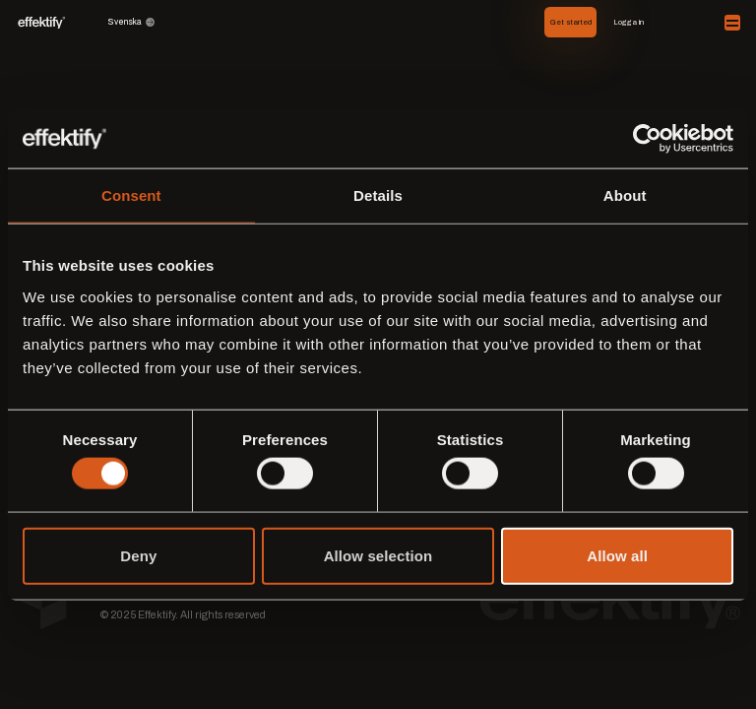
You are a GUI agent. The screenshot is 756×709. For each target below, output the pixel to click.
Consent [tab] (131, 195)
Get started (571, 22)
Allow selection (378, 555)
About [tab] (625, 195)
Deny (138, 555)
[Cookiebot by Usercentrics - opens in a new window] (647, 139)
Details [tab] (378, 195)
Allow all (617, 555)
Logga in (628, 22)
